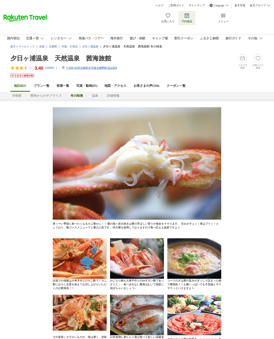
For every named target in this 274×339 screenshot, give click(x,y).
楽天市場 (239, 5)
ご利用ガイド (176, 5)
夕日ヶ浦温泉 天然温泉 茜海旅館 (60, 58)
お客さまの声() (146, 85)
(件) (51, 68)
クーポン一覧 (176, 85)
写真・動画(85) (86, 85)
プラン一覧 (41, 85)
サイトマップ (197, 5)
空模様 (17, 95)
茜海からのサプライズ (46, 95)
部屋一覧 (63, 85)
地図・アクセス (115, 85)
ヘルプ (159, 5)
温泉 (95, 95)
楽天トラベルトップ (22, 46)
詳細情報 (113, 95)
